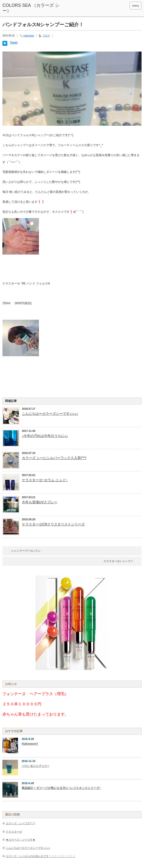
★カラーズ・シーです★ (20, 839)
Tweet (14, 42)
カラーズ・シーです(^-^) (20, 823)
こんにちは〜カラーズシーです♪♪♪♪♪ (50, 414)
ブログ (46, 35)
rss (124, 6)
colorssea (28, 35)
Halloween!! (30, 743)
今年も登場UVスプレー (39, 502)
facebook (117, 6)
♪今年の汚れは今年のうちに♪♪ (45, 436)
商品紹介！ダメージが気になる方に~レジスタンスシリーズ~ (61, 788)
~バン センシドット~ (35, 766)
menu (135, 5)
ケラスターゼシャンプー (118, 561)
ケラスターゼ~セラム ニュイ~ (45, 480)
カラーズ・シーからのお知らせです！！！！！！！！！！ (40, 856)
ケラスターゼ (14, 831)
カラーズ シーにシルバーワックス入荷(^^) (54, 458)
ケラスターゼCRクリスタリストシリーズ (53, 524)
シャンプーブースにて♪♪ (25, 550)
